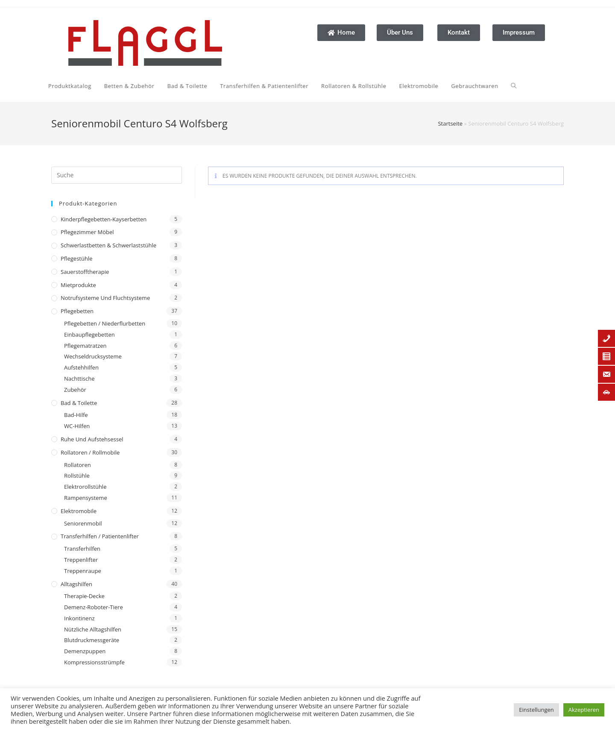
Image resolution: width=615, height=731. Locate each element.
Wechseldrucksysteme (93, 356)
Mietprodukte (78, 285)
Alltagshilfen (76, 584)
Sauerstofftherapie (85, 272)
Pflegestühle (77, 258)
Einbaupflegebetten (89, 334)
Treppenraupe (82, 571)
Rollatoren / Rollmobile (90, 452)
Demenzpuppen (84, 651)
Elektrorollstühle (85, 486)
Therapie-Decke (84, 596)
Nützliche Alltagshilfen (92, 629)
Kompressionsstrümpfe (94, 662)
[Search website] (429, 86)
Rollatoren (77, 465)
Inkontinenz (79, 618)
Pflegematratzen (85, 345)
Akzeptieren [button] (583, 709)
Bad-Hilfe (76, 415)
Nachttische (79, 378)
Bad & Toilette (79, 403)
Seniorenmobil (83, 523)
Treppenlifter (81, 560)
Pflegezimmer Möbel (87, 232)
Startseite (450, 123)
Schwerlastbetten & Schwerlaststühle (108, 245)
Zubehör (75, 389)
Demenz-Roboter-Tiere (93, 607)
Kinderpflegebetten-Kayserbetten (103, 219)
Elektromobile (79, 511)
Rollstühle (77, 475)
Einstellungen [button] (536, 709)
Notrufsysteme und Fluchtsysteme (105, 298)
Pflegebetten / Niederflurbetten (104, 323)
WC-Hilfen (77, 426)
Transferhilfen (82, 548)
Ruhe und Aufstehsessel (92, 439)
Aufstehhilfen (81, 367)
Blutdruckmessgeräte (91, 640)
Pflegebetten (77, 311)
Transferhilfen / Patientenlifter (100, 536)
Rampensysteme (85, 498)
